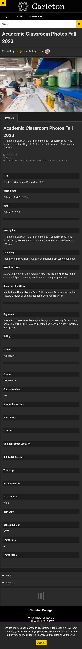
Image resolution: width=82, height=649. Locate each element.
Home (19, 16)
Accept (41, 642)
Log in (6, 16)
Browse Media (35, 16)
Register (8, 582)
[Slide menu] (3, 3)
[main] (41, 317)
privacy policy (18, 634)
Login (7, 575)
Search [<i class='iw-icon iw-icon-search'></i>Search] (79, 24)
